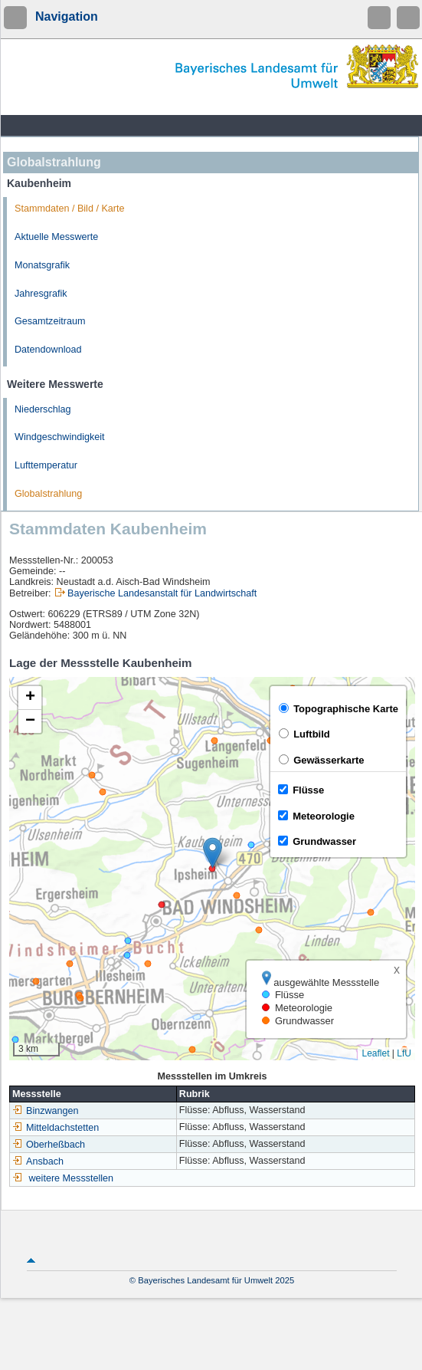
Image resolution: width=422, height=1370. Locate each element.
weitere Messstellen (71, 1178)
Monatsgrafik (42, 265)
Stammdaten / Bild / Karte (70, 208)
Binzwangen (45, 1111)
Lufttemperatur (46, 465)
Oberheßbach (48, 1144)
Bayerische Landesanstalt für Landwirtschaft (162, 593)
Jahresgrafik (41, 293)
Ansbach (38, 1161)
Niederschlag (43, 409)
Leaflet (375, 1053)
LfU (404, 1053)
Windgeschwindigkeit (60, 437)
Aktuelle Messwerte (56, 237)
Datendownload (48, 349)
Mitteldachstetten (55, 1127)
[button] (212, 853)
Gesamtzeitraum (50, 321)
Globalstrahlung (48, 493)
